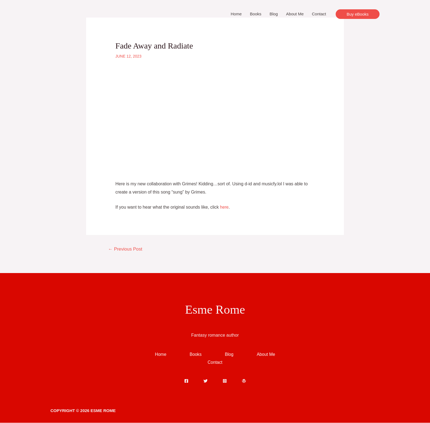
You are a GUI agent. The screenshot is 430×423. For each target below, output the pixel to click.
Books (255, 14)
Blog (274, 14)
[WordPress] (244, 381)
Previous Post (125, 249)
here (224, 207)
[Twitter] (205, 381)
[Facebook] (186, 381)
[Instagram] (225, 381)
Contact (319, 14)
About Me (295, 14)
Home (236, 14)
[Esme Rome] (77, 13)
